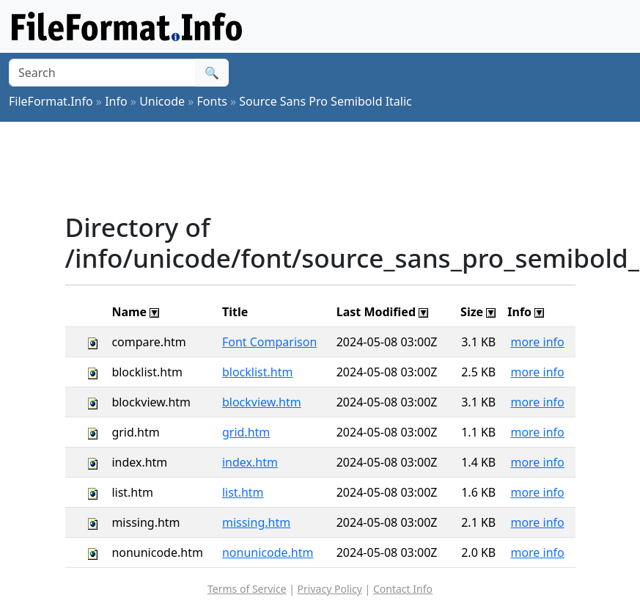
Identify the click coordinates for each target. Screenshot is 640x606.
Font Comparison (269, 342)
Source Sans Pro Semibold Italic (325, 101)
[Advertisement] (332, 167)
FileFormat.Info (51, 101)
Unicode (162, 101)
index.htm (250, 462)
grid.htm (246, 432)
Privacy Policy (330, 589)
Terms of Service (247, 589)
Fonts (212, 101)
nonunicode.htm (268, 552)
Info (116, 101)
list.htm (243, 492)
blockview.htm (261, 402)
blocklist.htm (257, 372)
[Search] (102, 73)
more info (537, 342)
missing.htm (256, 522)
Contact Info (403, 589)
